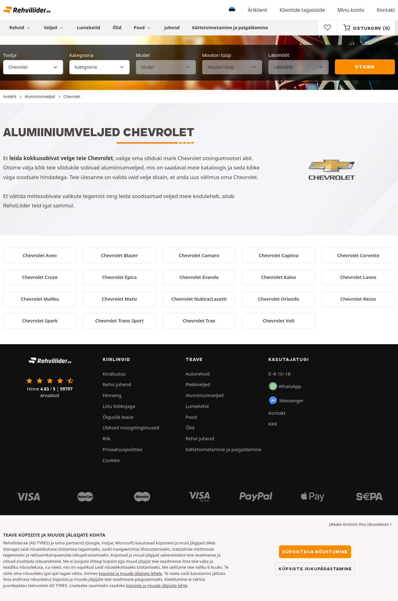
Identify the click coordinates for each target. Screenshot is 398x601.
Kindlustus (114, 374)
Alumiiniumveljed (205, 395)
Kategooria (81, 55)
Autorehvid (198, 374)
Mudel (143, 55)
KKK (272, 424)
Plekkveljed (198, 384)
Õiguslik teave (118, 417)
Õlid (117, 27)
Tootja (9, 55)
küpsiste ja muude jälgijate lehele (130, 573)
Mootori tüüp (216, 55)
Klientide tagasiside (302, 10)
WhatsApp (285, 386)
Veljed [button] (54, 27)
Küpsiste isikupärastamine (315, 568)
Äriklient (257, 10)
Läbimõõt (278, 55)
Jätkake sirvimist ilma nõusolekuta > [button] (360, 524)
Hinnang (112, 395)
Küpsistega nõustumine (315, 551)
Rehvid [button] (20, 27)
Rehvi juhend (117, 384)
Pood (143, 27)
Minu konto (350, 10)
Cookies (111, 460)
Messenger (285, 400)
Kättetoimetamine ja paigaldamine (230, 27)
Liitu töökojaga (119, 406)
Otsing (365, 67)
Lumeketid (88, 27)
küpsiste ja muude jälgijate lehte (156, 585)
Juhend (172, 27)
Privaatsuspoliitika (122, 449)
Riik (106, 438)
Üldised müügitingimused (131, 427)
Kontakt (386, 10)
